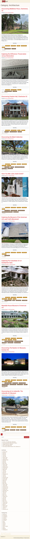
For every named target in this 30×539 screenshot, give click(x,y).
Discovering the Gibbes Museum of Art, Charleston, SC (11, 446)
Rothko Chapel (10, 168)
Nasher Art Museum (5, 384)
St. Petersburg (7, 255)
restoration (13, 48)
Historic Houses (23, 45)
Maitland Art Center (21, 210)
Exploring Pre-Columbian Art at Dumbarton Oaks (12, 262)
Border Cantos (13, 429)
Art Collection (13, 45)
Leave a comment (4, 92)
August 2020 (5, 479)
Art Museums (24, 164)
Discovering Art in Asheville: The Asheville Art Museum (12, 392)
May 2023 (4, 461)
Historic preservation (8, 91)
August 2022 (5, 469)
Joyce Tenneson (23, 429)
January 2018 (5, 503)
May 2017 (4, 504)
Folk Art (18, 429)
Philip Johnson (18, 300)
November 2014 (5, 509)
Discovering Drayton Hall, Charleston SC (14, 96)
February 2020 (5, 484)
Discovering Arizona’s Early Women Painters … (10, 443)
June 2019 (4, 492)
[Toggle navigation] (28, 1)
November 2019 (5, 488)
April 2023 (4, 462)
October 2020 (5, 478)
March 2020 (5, 483)
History (3, 47)
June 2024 (4, 456)
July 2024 (4, 455)
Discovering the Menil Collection (12, 137)
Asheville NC (7, 429)
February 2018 (5, 502)
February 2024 (5, 457)
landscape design (7, 48)
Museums (19, 89)
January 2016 (5, 506)
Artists (4, 521)
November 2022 (5, 467)
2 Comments (4, 431)
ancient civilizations (8, 300)
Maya (13, 300)
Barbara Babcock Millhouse (9, 341)
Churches (4, 523)
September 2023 (5, 459)
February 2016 (5, 505)
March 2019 (5, 495)
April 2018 (4, 499)
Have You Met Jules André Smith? (13, 174)
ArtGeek (12, 12)
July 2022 (4, 470)
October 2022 (5, 468)
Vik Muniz (25, 384)
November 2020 (5, 477)
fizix (4, 536)
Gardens (18, 45)
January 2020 (5, 485)
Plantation (19, 131)
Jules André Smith (14, 210)
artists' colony (7, 210)
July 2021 (4, 475)
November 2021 (5, 474)
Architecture (7, 45)
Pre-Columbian (24, 300)
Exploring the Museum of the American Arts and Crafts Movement (14, 218)
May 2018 (4, 498)
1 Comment (3, 213)
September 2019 (5, 490)
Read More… (15, 43)
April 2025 (4, 454)
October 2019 (5, 489)
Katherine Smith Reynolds (18, 341)
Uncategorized (5, 529)
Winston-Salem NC (17, 342)
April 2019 (4, 494)
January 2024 (5, 458)
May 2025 (4, 452)
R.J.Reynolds (4, 342)
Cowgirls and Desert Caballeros (8, 444)
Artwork (14, 298)
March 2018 (5, 501)
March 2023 (5, 463)
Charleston (6, 131)
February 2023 (5, 464)
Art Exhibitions (19, 297)
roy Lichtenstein (20, 384)
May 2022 (4, 472)
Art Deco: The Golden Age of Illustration (9, 441)
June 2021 (4, 476)
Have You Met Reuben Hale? (7, 445)
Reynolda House (10, 342)
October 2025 (5, 451)
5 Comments (4, 256)
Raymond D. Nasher (13, 384)
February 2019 (5, 496)
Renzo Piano (4, 168)
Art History (18, 164)
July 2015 (4, 508)
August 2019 (5, 491)
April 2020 (4, 482)
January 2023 (5, 465)
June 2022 (4, 471)
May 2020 (4, 481)
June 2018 (4, 497)
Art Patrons (4, 165)
